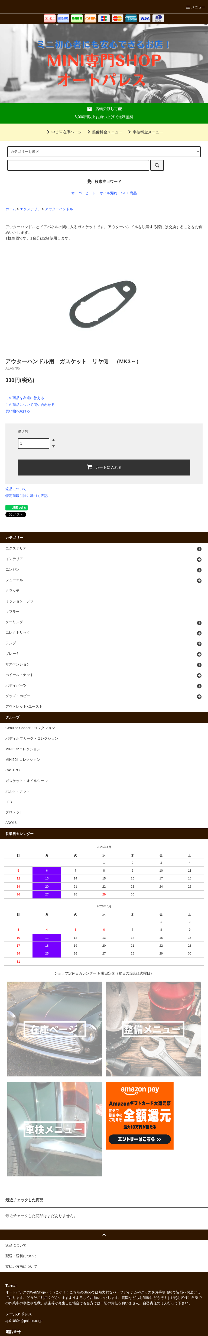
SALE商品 (128, 193)
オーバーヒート (83, 193)
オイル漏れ (108, 193)
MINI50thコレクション (22, 760)
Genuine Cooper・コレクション (30, 728)
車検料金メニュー (144, 132)
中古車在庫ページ (63, 132)
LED (8, 802)
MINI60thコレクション (22, 749)
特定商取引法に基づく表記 (26, 496)
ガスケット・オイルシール (26, 781)
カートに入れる (104, 467)
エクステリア (30, 209)
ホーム (10, 209)
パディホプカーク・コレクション (31, 738)
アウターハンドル (59, 209)
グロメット (14, 812)
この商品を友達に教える (24, 398)
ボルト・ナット (17, 791)
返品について (16, 489)
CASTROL (13, 770)
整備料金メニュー (104, 132)
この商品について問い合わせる (30, 405)
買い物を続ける (17, 411)
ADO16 (11, 823)
